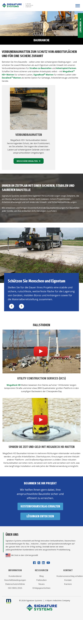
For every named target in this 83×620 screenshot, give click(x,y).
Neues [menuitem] (41, 584)
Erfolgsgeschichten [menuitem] (41, 588)
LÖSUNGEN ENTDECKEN (40, 516)
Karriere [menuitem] (68, 584)
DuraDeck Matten (11, 77)
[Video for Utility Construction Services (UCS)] (41, 351)
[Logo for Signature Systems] (17, 4)
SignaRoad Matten (43, 74)
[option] (41, 269)
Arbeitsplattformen (66, 68)
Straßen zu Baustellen (40, 68)
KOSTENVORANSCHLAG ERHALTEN (40, 506)
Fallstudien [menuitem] (41, 580)
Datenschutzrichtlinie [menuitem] (15, 584)
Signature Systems (34, 600)
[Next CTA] (21, 306)
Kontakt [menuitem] (68, 580)
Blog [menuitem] (41, 576)
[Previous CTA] (11, 306)
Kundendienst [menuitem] (15, 576)
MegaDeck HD (14, 385)
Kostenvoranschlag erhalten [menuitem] (68, 576)
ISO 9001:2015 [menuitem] (15, 588)
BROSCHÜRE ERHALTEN (29, 161)
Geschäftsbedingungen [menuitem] (15, 580)
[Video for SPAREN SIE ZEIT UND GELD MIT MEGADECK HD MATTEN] (41, 420)
